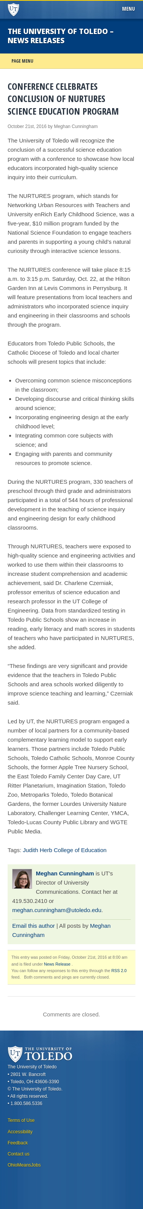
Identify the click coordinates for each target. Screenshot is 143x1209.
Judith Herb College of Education (64, 850)
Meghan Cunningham (65, 873)
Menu (130, 8)
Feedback (18, 1143)
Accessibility (20, 1131)
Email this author (33, 925)
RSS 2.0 (119, 970)
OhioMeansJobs (24, 1165)
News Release (57, 964)
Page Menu (22, 61)
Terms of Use (21, 1120)
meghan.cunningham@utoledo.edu (56, 910)
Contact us (18, 1154)
